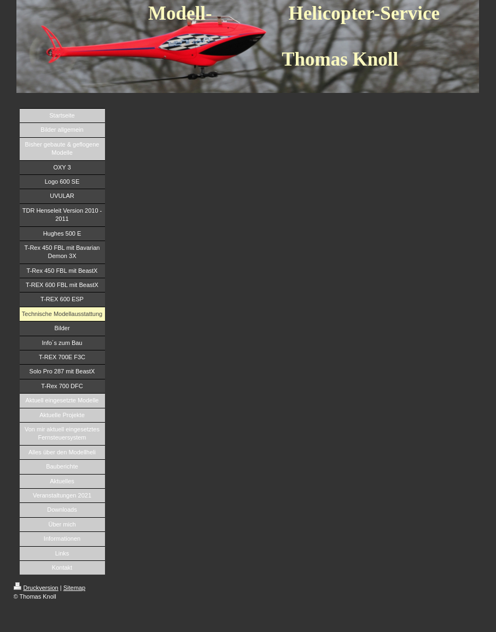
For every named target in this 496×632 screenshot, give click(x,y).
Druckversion (36, 587)
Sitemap (74, 587)
